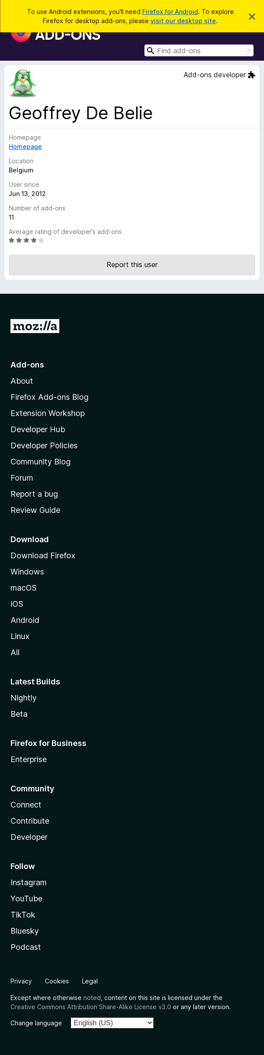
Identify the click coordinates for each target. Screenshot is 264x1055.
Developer (29, 837)
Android (24, 620)
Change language (36, 1023)
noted (92, 997)
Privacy (21, 981)
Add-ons (27, 364)
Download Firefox (42, 555)
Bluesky (24, 930)
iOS (16, 603)
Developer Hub (37, 429)
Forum (21, 477)
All (15, 652)
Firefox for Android (170, 11)
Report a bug (34, 493)
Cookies (57, 981)
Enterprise (28, 759)
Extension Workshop (47, 413)
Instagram (28, 882)
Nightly (23, 697)
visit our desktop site (183, 20)
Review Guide (35, 510)
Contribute (29, 820)
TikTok (22, 914)
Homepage (25, 146)
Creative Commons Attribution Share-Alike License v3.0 (90, 1006)
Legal (90, 981)
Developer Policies (44, 445)
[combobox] (199, 50)
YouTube (26, 898)
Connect (25, 804)
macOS (23, 587)
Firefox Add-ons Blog (49, 397)
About (21, 380)
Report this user (132, 264)
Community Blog (40, 461)
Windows (27, 571)
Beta (18, 713)
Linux (20, 636)
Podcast (25, 947)
